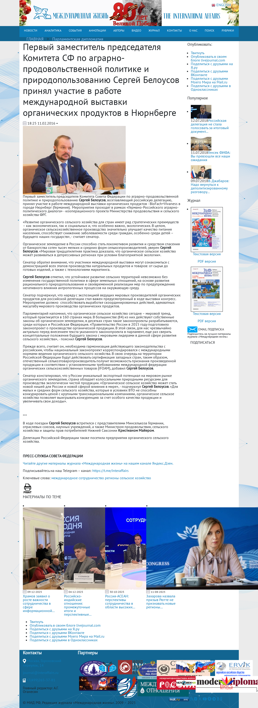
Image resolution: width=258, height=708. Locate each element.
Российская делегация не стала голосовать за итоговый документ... (210, 126)
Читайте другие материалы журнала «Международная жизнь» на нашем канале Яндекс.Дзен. (98, 463)
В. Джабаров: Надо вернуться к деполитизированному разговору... (210, 186)
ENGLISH (221, 5)
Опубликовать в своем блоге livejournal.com (208, 58)
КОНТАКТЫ (174, 30)
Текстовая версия (207, 254)
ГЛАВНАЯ (35, 39)
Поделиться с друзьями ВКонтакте (209, 73)
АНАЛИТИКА (53, 30)
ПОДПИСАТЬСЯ (202, 342)
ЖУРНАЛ (154, 30)
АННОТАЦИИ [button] (97, 30)
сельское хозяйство (135, 478)
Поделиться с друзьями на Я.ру (212, 65)
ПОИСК (209, 30)
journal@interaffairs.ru (41, 672)
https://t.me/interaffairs (110, 470)
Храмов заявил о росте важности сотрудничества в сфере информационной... (39, 603)
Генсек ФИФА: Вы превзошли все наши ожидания (210, 156)
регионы (112, 478)
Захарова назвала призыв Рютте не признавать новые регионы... (161, 601)
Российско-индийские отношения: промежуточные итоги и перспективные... (77, 605)
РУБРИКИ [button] (228, 30)
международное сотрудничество (77, 478)
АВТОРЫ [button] (118, 30)
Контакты (32, 653)
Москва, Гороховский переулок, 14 (42, 663)
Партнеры (88, 653)
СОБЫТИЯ (75, 30)
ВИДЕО (136, 30)
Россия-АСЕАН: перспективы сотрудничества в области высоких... (120, 601)
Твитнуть (197, 53)
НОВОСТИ (30, 30)
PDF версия (207, 261)
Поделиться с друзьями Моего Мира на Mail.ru (209, 80)
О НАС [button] (193, 30)
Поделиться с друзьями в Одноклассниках (211, 87)
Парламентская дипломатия (77, 39)
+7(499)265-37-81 (41, 680)
